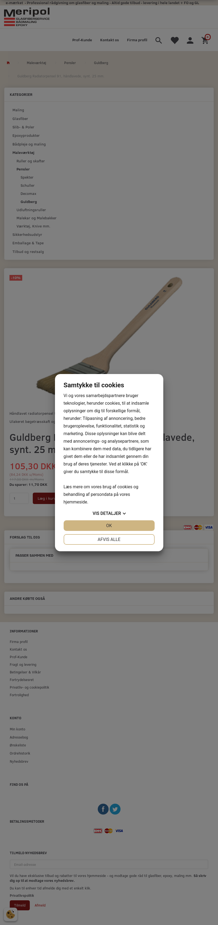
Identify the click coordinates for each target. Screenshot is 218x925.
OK (109, 525)
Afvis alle (108, 539)
